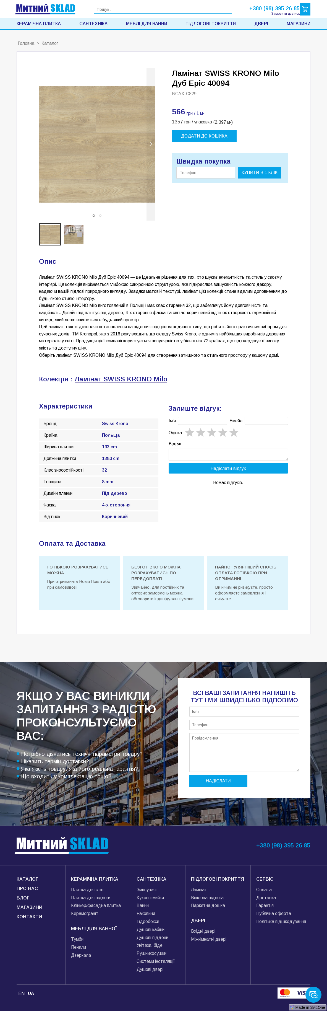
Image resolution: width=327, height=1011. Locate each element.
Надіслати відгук (228, 470)
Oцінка (175, 432)
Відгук (175, 443)
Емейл (235, 420)
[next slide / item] (151, 144)
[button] (94, 215)
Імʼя (172, 420)
